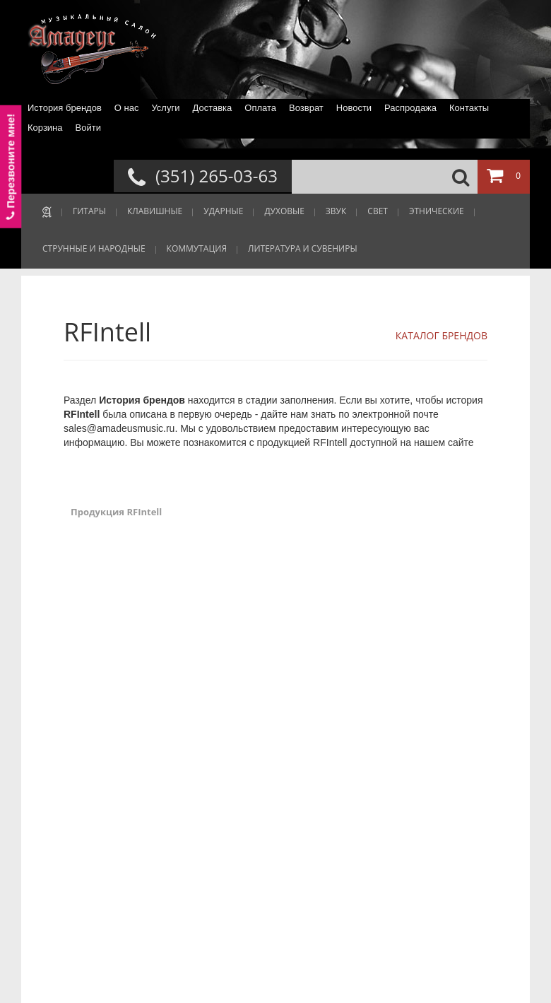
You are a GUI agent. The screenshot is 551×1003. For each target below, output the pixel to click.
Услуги (165, 107)
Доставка (212, 107)
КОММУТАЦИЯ (197, 248)
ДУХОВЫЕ (284, 211)
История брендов (65, 107)
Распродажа (410, 107)
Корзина (45, 127)
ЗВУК (336, 211)
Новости (354, 107)
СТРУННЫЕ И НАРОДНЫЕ (94, 248)
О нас (126, 107)
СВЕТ (377, 211)
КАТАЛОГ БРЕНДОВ (441, 335)
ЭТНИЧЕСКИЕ (436, 211)
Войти (88, 127)
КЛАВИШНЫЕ (154, 211)
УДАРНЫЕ (223, 211)
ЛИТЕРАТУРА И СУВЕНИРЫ (302, 248)
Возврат (306, 107)
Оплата (260, 107)
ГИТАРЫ (89, 211)
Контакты (469, 107)
